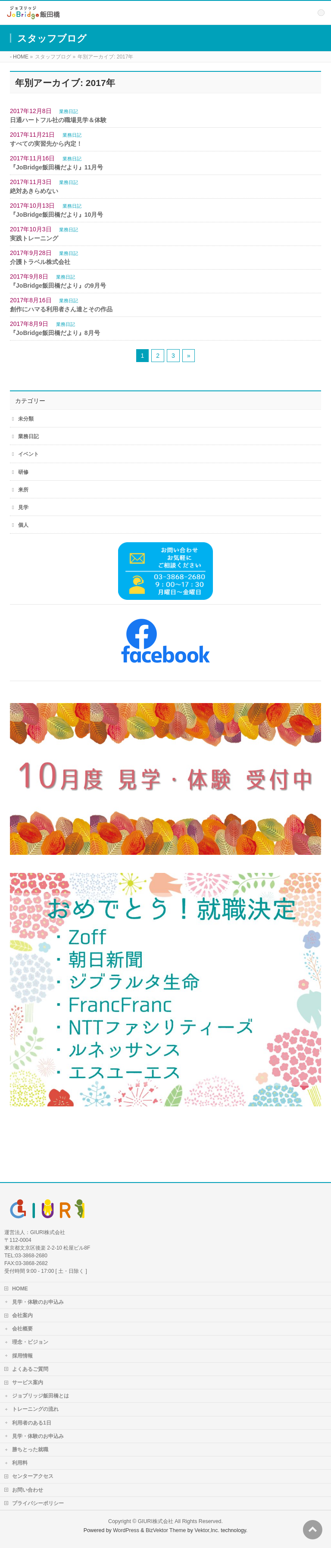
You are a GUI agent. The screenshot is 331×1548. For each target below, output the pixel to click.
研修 (23, 472)
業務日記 (68, 111)
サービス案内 (27, 1382)
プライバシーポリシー (38, 1503)
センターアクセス (32, 1476)
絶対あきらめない (34, 190)
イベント (28, 454)
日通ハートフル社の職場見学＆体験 (58, 120)
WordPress (126, 1530)
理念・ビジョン (30, 1342)
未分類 (26, 419)
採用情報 (22, 1356)
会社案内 (22, 1315)
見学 (23, 507)
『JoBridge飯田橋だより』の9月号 (58, 285)
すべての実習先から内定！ (46, 143)
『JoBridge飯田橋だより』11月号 (56, 167)
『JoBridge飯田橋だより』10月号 (56, 214)
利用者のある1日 (31, 1423)
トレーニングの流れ (35, 1409)
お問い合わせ (27, 1490)
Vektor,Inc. (206, 1530)
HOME (20, 1289)
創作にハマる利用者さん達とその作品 (61, 309)
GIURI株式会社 (155, 1521)
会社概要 (22, 1329)
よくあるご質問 (30, 1369)
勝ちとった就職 (30, 1450)
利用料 (20, 1463)
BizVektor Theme (166, 1530)
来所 (23, 490)
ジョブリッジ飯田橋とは (40, 1396)
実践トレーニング (34, 238)
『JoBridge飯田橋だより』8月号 (55, 332)
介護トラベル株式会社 (40, 261)
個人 (23, 525)
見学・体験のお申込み (38, 1302)
